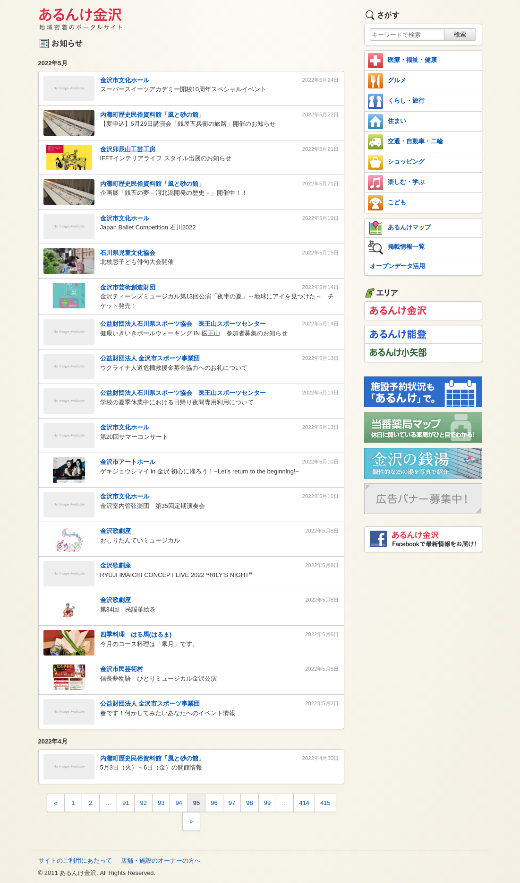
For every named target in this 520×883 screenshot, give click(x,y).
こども (387, 202)
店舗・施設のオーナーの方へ (161, 860)
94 (178, 802)
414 (304, 802)
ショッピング (396, 162)
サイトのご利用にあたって (75, 860)
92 (143, 802)
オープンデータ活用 (397, 266)
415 (325, 802)
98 (249, 802)
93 (161, 802)
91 (125, 802)
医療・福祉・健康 (402, 60)
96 (214, 802)
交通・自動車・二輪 (405, 141)
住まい (387, 121)
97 (232, 802)
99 (267, 802)
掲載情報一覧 (396, 247)
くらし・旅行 (396, 101)
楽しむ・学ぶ (396, 182)
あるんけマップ (399, 228)
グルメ (387, 80)
